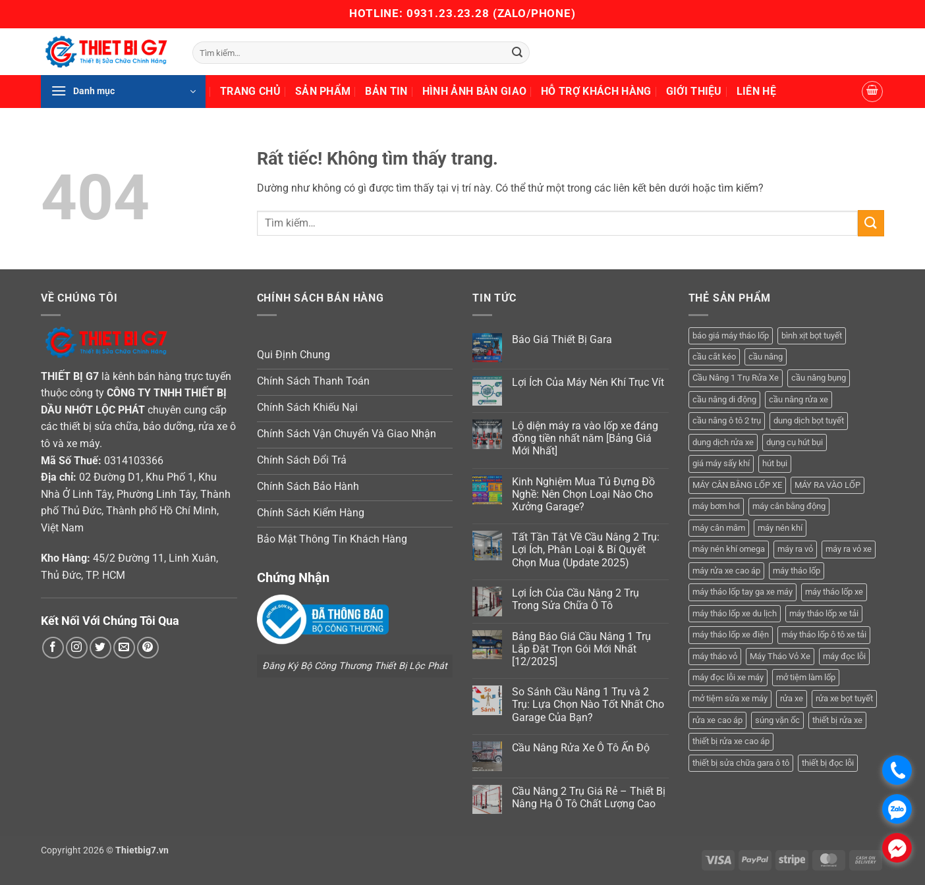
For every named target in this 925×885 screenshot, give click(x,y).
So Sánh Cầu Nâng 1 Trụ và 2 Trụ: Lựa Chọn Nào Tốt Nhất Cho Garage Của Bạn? (588, 704)
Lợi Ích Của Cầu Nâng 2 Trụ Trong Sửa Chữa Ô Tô (575, 599)
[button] (123, 91)
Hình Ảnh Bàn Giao (474, 91)
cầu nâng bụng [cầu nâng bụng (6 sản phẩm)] (818, 378)
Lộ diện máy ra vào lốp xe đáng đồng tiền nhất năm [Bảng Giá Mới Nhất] (585, 438)
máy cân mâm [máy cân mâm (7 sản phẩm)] (718, 528)
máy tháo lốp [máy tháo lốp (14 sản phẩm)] (796, 571)
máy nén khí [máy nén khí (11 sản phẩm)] (780, 528)
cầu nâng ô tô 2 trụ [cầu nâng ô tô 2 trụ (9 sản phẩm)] (726, 420)
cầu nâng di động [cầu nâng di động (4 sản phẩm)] (724, 399)
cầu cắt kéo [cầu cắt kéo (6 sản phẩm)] (714, 357)
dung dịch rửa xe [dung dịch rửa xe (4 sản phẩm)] (723, 442)
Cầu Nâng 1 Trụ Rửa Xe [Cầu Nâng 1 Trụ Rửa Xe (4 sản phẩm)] (735, 378)
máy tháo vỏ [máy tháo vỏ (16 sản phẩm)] (714, 656)
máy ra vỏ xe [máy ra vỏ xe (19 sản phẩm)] (849, 549)
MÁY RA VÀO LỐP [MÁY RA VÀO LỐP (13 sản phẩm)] (827, 485)
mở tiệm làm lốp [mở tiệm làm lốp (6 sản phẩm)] (805, 677)
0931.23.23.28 (449, 13)
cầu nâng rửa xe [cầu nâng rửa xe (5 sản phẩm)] (798, 399)
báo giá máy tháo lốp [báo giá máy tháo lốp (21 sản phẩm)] (730, 335)
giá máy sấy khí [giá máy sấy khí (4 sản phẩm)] (721, 463)
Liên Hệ (756, 91)
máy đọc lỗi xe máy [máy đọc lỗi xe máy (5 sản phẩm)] (728, 677)
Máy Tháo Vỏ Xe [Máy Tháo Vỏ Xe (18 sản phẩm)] (780, 656)
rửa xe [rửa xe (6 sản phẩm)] (791, 698)
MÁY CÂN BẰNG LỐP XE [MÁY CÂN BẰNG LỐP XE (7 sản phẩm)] (737, 485)
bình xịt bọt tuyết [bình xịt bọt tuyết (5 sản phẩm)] (811, 335)
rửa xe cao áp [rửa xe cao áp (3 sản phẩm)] (717, 720)
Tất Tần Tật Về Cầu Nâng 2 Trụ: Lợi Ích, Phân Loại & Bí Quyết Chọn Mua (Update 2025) (585, 549)
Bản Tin (386, 91)
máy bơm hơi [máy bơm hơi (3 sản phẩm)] (716, 506)
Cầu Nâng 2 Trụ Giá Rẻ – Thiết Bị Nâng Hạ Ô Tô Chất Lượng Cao (588, 797)
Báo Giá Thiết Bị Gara (562, 339)
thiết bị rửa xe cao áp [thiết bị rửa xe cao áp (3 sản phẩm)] (731, 741)
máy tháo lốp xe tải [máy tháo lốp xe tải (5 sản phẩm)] (823, 613)
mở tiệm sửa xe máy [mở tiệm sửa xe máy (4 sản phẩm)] (730, 698)
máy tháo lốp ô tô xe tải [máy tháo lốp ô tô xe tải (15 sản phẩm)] (823, 634)
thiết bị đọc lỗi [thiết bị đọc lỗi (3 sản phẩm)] (828, 763)
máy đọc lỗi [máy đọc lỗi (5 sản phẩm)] (844, 656)
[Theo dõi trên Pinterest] (148, 647)
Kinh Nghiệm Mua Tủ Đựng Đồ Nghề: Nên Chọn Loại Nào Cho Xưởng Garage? (583, 494)
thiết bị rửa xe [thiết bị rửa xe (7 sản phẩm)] (837, 720)
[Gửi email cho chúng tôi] (124, 647)
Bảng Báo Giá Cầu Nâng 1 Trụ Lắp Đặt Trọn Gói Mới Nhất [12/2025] (581, 649)
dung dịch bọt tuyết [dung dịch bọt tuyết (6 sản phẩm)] (808, 420)
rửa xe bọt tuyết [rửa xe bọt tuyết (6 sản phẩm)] (844, 698)
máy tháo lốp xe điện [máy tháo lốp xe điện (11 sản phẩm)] (730, 634)
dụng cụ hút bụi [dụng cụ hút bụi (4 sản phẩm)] (794, 442)
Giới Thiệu (694, 91)
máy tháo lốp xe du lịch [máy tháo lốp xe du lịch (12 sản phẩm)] (734, 613)
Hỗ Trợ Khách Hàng (596, 91)
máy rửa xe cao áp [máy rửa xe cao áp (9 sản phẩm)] (726, 571)
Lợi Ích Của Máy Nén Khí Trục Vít (588, 382)
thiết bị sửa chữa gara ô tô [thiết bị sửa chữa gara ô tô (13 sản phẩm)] (740, 763)
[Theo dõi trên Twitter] (100, 647)
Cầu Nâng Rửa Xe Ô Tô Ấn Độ (581, 747)
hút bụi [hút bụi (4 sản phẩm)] (774, 463)
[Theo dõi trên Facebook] (53, 647)
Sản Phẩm (323, 91)
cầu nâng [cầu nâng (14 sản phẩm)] (765, 357)
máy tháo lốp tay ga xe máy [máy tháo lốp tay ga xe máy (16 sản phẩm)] (742, 592)
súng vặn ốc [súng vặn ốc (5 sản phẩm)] (777, 720)
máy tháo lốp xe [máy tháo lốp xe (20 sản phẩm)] (834, 592)
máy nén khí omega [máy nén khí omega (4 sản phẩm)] (728, 549)
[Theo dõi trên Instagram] (77, 647)
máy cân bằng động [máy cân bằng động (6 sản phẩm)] (789, 506)
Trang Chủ (250, 91)
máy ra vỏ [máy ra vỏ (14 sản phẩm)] (795, 549)
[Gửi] (517, 52)
